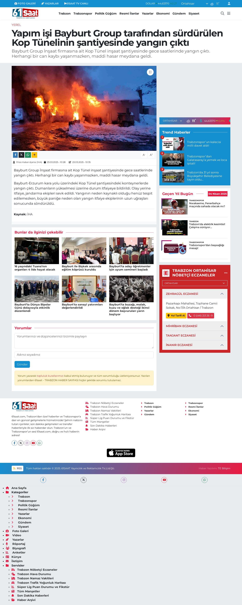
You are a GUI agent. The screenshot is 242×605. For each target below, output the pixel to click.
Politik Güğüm (106, 13)
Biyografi (16, 548)
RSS (17, 468)
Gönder (22, 364)
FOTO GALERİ (25, 3)
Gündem (179, 13)
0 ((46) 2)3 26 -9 (201, 315)
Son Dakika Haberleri (101, 425)
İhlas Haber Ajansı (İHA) (29, 162)
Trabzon (65, 13)
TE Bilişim (224, 468)
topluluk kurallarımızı (50, 375)
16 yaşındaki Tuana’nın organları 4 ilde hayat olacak (35, 268)
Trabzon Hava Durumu (102, 406)
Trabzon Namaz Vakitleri (103, 410)
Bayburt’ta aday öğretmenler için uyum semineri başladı (130, 268)
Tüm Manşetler (98, 421)
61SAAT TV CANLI (76, 3)
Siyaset (194, 13)
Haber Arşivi (96, 429)
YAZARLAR (50, 3)
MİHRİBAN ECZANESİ (181, 326)
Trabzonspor (83, 13)
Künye (13, 557)
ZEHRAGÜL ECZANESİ (182, 293)
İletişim (14, 561)
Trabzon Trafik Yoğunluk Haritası (108, 414)
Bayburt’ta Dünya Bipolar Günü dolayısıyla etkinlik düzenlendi (33, 308)
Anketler (15, 552)
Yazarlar (147, 13)
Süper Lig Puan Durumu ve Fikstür (110, 418)
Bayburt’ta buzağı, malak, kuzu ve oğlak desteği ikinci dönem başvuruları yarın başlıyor (129, 309)
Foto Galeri (17, 531)
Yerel (16, 25)
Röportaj (15, 544)
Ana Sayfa (16, 488)
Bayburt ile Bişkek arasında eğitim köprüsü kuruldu (81, 268)
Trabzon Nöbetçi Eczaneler (105, 403)
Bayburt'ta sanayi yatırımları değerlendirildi (82, 306)
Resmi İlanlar (129, 13)
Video (13, 535)
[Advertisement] (194, 89)
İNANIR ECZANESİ (179, 345)
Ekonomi (163, 13)
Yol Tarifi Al (176, 315)
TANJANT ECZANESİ (181, 335)
